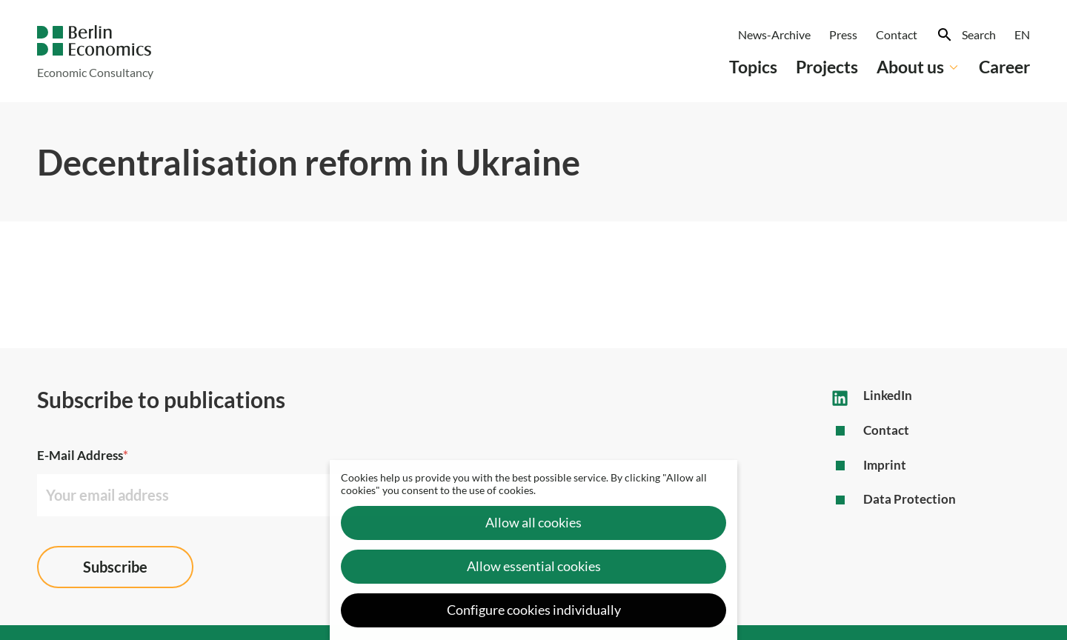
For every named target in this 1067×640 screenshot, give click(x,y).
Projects (827, 67)
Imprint (884, 465)
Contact (896, 34)
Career (1004, 67)
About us (918, 67)
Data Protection (909, 499)
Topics (753, 67)
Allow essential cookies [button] (534, 566)
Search (979, 34)
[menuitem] (1022, 35)
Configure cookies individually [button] (534, 610)
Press (843, 34)
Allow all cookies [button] (533, 522)
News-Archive (774, 34)
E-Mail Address (82, 455)
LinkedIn (887, 395)
